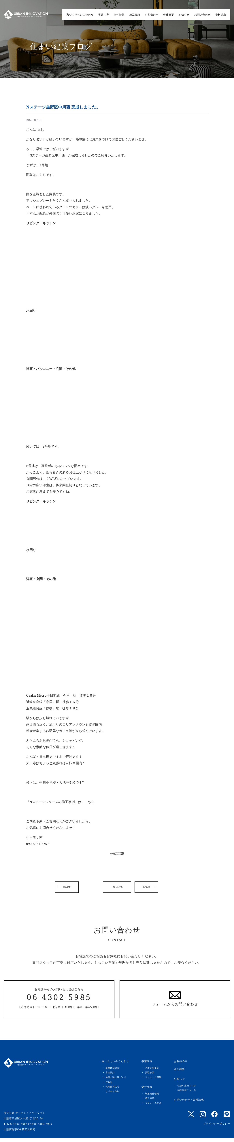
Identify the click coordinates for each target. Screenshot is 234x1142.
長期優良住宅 (112, 1090)
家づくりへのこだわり (79, 14)
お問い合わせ (202, 14)
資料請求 (220, 14)
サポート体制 (112, 1095)
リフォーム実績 (153, 1106)
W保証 (109, 1085)
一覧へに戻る (117, 889)
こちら (90, 802)
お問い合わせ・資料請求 (189, 1103)
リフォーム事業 (153, 1081)
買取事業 (149, 1076)
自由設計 (110, 1076)
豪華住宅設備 (112, 1071)
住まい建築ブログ (187, 1089)
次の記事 (169, 889)
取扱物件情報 (152, 1097)
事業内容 (103, 14)
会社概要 (168, 14)
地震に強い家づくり (115, 1081)
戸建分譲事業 (152, 1071)
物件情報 (119, 14)
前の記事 (65, 889)
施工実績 (134, 14)
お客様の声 (151, 14)
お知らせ (184, 14)
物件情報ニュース (187, 1093)
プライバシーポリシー (216, 1127)
